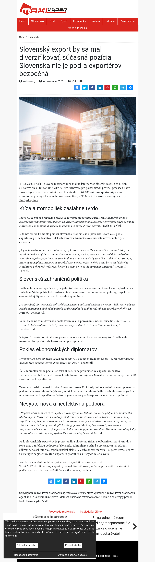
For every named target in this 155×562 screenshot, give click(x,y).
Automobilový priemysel (52, 462)
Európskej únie (28, 200)
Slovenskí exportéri (90, 462)
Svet (52, 21)
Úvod (22, 21)
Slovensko (37, 21)
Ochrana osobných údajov (72, 554)
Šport (64, 21)
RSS (115, 555)
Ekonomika (79, 21)
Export (73, 462)
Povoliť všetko (73, 545)
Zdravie (110, 21)
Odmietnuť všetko (27, 545)
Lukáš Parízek (57, 192)
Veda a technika (77, 28)
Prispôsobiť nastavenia (25, 554)
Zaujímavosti (127, 21)
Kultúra (96, 21)
